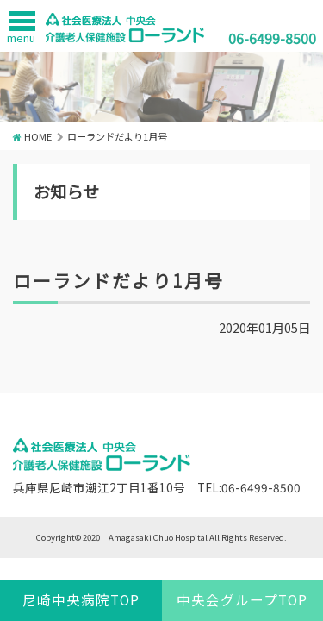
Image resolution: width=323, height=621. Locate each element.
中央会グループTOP (242, 600)
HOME (38, 136)
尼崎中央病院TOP (81, 600)
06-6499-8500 (272, 38)
